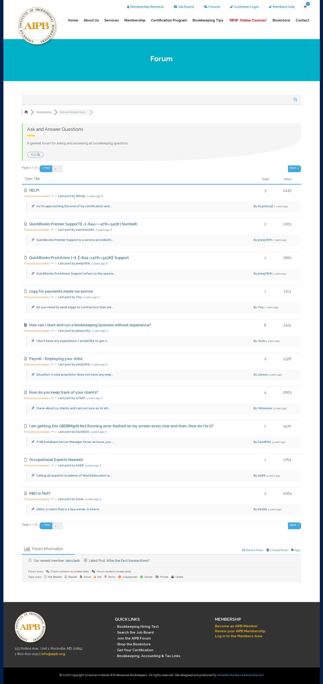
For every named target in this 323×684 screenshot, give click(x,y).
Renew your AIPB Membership (240, 631)
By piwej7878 (263, 240)
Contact (302, 20)
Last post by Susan (79, 499)
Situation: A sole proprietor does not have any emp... (74, 374)
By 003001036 (263, 206)
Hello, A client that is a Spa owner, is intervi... (68, 509)
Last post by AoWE (79, 465)
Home (73, 20)
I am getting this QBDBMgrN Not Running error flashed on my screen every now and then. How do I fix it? (121, 426)
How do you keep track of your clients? (63, 392)
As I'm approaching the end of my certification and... (73, 206)
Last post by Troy (79, 297)
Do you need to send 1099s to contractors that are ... (75, 307)
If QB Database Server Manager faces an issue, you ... (75, 442)
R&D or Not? (39, 493)
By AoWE (260, 475)
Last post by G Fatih (80, 398)
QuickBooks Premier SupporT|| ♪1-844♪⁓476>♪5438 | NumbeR (83, 224)
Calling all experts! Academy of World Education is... (74, 475)
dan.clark (73, 560)
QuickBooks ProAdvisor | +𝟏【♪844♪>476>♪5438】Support (79, 258)
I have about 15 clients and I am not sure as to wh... (73, 408)
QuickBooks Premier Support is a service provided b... (74, 240)
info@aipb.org (53, 654)
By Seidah (260, 509)
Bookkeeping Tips (208, 20)
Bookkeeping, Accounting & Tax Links (148, 656)
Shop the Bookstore (134, 644)
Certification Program (169, 20)
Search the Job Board (135, 632)
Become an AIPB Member (236, 626)
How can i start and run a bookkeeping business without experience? (90, 325)
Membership (135, 20)
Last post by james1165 (83, 330)
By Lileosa (260, 374)
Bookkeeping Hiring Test (138, 627)
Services (111, 20)
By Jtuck (259, 341)
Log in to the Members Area (238, 636)
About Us (91, 20)
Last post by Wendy (80, 196)
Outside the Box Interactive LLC (240, 675)
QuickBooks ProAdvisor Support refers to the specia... (75, 273)
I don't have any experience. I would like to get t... (72, 341)
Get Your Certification (135, 650)
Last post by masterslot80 (85, 229)
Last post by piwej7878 (83, 263)
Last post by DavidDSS (82, 431)
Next (294, 167)
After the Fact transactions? (127, 560)
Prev (46, 167)
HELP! (34, 190)
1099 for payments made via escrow (61, 291)
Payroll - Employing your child (55, 359)
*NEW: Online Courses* (248, 20)
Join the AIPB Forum (134, 638)
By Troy (259, 307)
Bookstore (281, 20)
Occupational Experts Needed (56, 460)
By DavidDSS (262, 442)
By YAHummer (263, 408)
